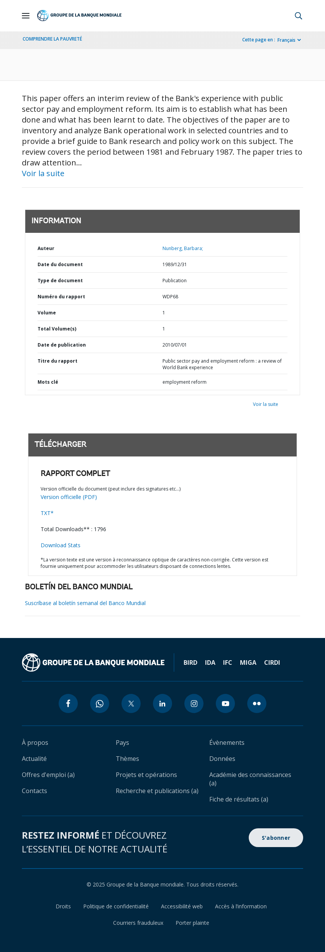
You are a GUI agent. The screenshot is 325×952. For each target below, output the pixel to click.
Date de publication (62, 345)
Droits (63, 906)
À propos (35, 742)
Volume (47, 312)
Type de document (60, 280)
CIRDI (272, 662)
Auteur (46, 248)
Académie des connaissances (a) (250, 778)
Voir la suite (43, 173)
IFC (227, 662)
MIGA (248, 662)
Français (286, 40)
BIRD (190, 662)
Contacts (34, 791)
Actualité (34, 758)
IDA (210, 662)
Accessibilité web (182, 906)
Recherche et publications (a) (157, 791)
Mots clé (48, 382)
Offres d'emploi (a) (48, 774)
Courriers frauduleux (138, 922)
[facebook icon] (68, 703)
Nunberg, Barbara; (182, 248)
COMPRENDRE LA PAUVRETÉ (52, 39)
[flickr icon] (256, 703)
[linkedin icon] (162, 703)
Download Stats (60, 545)
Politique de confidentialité (116, 906)
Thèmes (127, 758)
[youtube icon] (225, 703)
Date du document (60, 264)
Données (222, 758)
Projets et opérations (146, 774)
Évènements (227, 742)
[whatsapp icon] (99, 703)
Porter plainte (192, 922)
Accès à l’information (241, 906)
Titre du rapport (57, 361)
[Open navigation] (26, 15)
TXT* (47, 513)
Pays (122, 742)
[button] (298, 15)
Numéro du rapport (61, 296)
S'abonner (276, 837)
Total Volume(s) (57, 329)
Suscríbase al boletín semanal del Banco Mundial (85, 603)
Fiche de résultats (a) (238, 799)
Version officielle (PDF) (69, 497)
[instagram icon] (194, 703)
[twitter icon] (131, 703)
